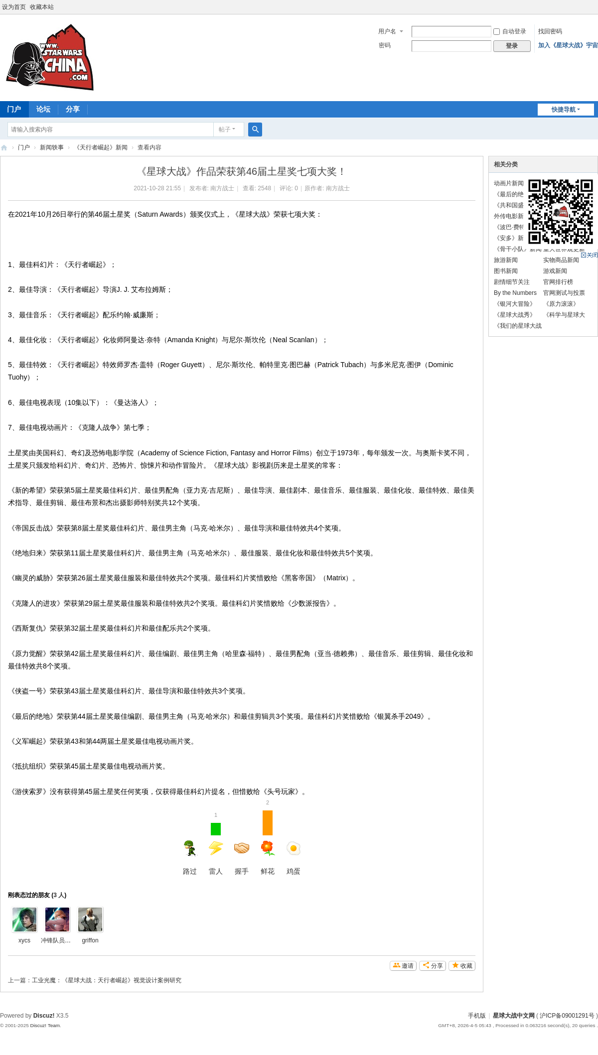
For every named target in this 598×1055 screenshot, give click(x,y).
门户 (24, 147)
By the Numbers (515, 292)
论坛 (43, 109)
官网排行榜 (558, 281)
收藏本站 (42, 6)
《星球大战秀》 (515, 314)
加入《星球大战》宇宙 (568, 45)
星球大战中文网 (514, 1015)
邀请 (408, 965)
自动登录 (509, 31)
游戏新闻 (555, 270)
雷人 (216, 842)
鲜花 (268, 842)
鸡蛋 (293, 857)
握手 (242, 857)
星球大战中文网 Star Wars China (4, 147)
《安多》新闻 (512, 238)
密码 (385, 45)
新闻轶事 (52, 147)
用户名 (387, 31)
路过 (190, 857)
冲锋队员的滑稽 (62, 940)
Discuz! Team (45, 1025)
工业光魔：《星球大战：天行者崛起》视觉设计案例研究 (106, 980)
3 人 (58, 895)
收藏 (466, 965)
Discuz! (44, 1015)
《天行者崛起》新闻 (101, 147)
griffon (90, 940)
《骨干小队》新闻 (518, 249)
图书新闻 (506, 270)
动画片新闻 (509, 183)
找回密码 (550, 31)
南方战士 (222, 188)
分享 (73, 109)
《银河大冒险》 (515, 303)
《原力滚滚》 (561, 303)
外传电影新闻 (512, 216)
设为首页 (14, 6)
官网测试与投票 (564, 292)
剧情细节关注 (512, 281)
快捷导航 (564, 109)
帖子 (225, 129)
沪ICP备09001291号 (567, 1015)
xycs (24, 940)
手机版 (477, 1015)
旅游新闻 (506, 260)
